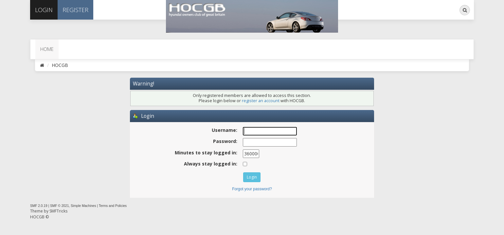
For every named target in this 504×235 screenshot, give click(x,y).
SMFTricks (58, 211)
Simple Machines (83, 206)
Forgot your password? (252, 189)
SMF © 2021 (59, 206)
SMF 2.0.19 (38, 206)
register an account (260, 100)
